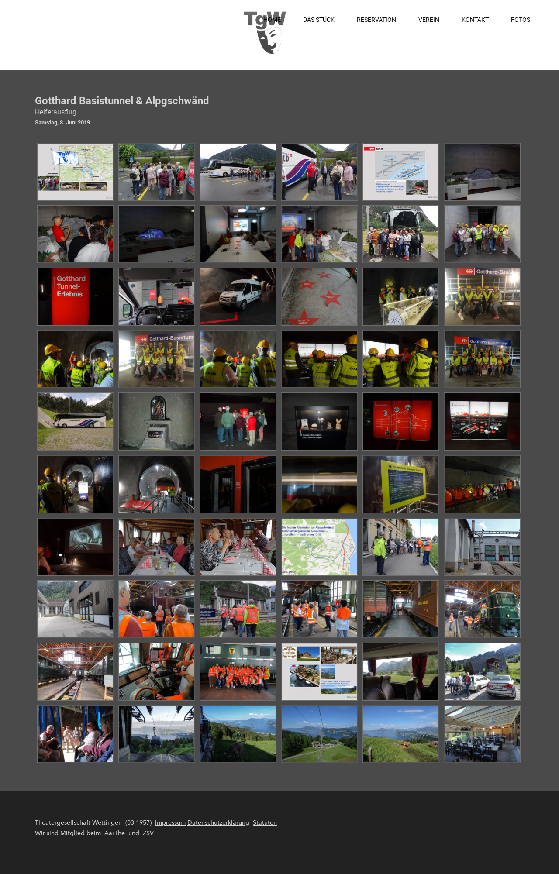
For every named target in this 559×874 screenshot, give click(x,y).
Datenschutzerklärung (218, 822)
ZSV (148, 833)
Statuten (265, 822)
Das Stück (319, 19)
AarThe (114, 833)
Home (272, 19)
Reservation (376, 19)
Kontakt (475, 19)
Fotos (520, 19)
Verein (428, 19)
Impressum (170, 822)
